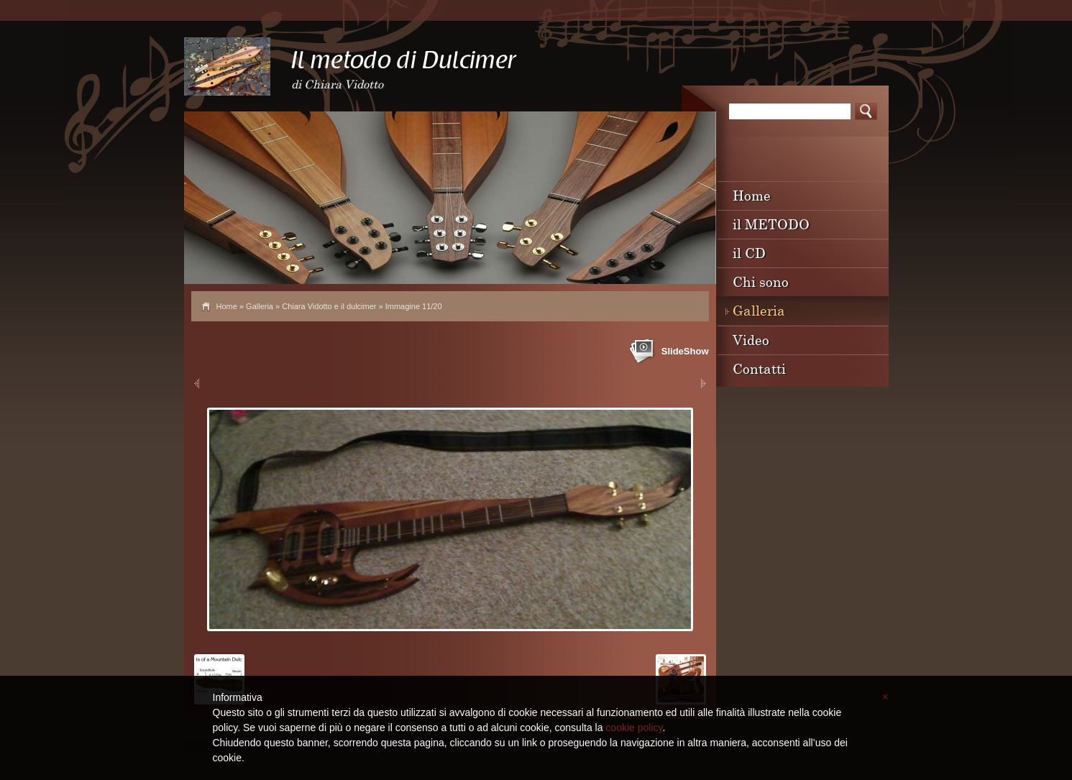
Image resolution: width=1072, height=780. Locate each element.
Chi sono (761, 281)
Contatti (759, 368)
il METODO (771, 224)
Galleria (259, 306)
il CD (749, 252)
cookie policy (633, 727)
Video (751, 339)
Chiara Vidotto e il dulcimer (329, 306)
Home (226, 306)
